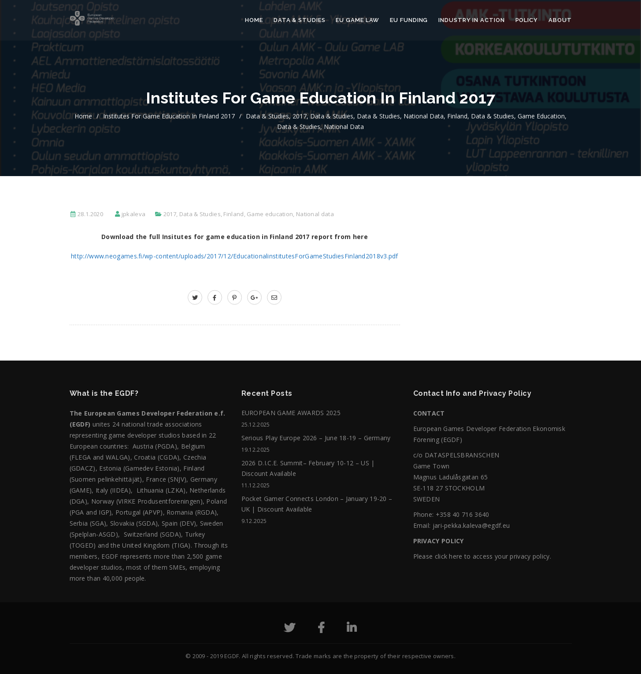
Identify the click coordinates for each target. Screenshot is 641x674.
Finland (457, 116)
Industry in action (471, 20)
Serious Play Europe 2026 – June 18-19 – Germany (316, 438)
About (560, 20)
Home (254, 20)
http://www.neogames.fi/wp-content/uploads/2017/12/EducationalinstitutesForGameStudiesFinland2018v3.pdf (234, 256)
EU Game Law (357, 20)
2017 (300, 116)
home (83, 116)
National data (424, 116)
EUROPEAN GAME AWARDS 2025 (291, 413)
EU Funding (409, 20)
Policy (526, 20)
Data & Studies (300, 20)
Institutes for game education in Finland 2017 (169, 116)
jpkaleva (133, 214)
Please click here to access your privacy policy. (482, 556)
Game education (541, 116)
